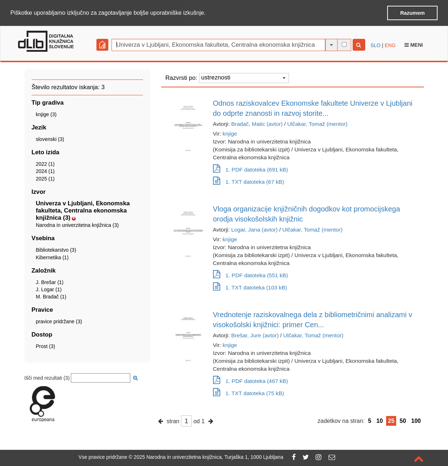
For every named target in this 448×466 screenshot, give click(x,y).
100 (416, 420)
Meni (413, 44)
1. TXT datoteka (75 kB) (248, 392)
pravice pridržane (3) (59, 321)
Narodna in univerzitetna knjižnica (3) (77, 225)
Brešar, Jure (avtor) (255, 335)
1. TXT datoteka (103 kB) (250, 287)
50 (403, 420)
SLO (376, 44)
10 (379, 420)
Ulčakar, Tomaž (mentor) (317, 123)
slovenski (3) (50, 139)
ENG (390, 44)
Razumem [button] (412, 13)
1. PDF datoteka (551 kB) (250, 274)
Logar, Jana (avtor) (254, 229)
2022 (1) (45, 163)
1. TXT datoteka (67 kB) (248, 181)
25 (391, 420)
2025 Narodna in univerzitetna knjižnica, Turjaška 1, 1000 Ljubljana (209, 457)
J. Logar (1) (49, 289)
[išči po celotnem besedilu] (344, 44)
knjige (230, 133)
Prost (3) (45, 346)
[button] (208, 13)
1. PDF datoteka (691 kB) (250, 169)
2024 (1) (45, 171)
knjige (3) (46, 114)
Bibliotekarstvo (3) (56, 249)
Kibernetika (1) (52, 257)
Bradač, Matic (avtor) (257, 123)
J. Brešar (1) (50, 281)
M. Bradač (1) (51, 296)
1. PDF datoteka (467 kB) (250, 380)
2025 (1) (45, 178)
